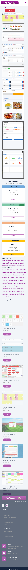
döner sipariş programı (21, 274)
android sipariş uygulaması (18, 269)
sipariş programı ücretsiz (14, 291)
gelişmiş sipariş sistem (16, 260)
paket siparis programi (10, 8)
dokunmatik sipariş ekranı (11, 274)
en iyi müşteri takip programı (17, 275)
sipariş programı (5, 291)
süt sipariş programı (21, 294)
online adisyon (20, 282)
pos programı (15, 285)
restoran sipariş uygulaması (12, 288)
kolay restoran (9, 278)
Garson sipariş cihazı (6, 277)
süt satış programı (12, 294)
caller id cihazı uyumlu (6, 260)
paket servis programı (12, 283)
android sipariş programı (7, 269)
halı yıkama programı (15, 277)
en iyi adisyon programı (6, 275)
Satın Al (13, 199)
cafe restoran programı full (11, 271)
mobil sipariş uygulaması (14, 280)
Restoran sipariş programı (10, 286)
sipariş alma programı (19, 289)
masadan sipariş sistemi (17, 278)
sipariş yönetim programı (11, 293)
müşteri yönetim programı (11, 282)
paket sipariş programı (7, 285)
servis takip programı (10, 289)
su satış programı (20, 293)
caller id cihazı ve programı (10, 272)
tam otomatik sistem (9, 265)
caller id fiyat (19, 272)
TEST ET (10, 10)
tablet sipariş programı (6, 296)
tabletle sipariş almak (15, 296)
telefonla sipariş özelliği (19, 265)
